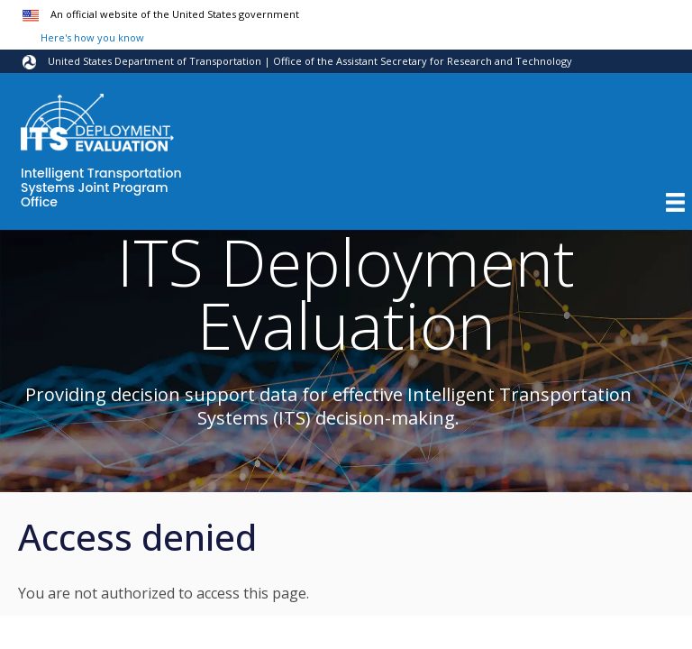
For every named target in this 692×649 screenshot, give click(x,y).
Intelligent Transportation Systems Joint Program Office (101, 188)
